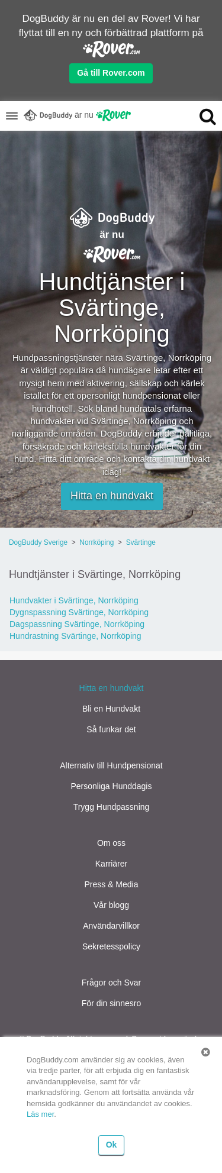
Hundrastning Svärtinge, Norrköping (75, 636)
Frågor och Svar (111, 982)
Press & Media (111, 884)
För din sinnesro (111, 1003)
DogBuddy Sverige (38, 542)
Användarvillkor (111, 925)
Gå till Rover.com (110, 72)
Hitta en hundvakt (111, 496)
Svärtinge (141, 542)
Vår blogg (111, 905)
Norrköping (96, 542)
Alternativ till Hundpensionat (111, 765)
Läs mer (40, 1114)
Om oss (111, 843)
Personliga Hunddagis (111, 786)
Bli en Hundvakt (111, 708)
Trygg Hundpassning (111, 807)
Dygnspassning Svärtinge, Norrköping (79, 612)
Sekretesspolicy (111, 946)
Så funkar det (111, 729)
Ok (111, 1144)
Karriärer (111, 863)
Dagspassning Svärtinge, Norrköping (76, 624)
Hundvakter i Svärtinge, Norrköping (74, 600)
